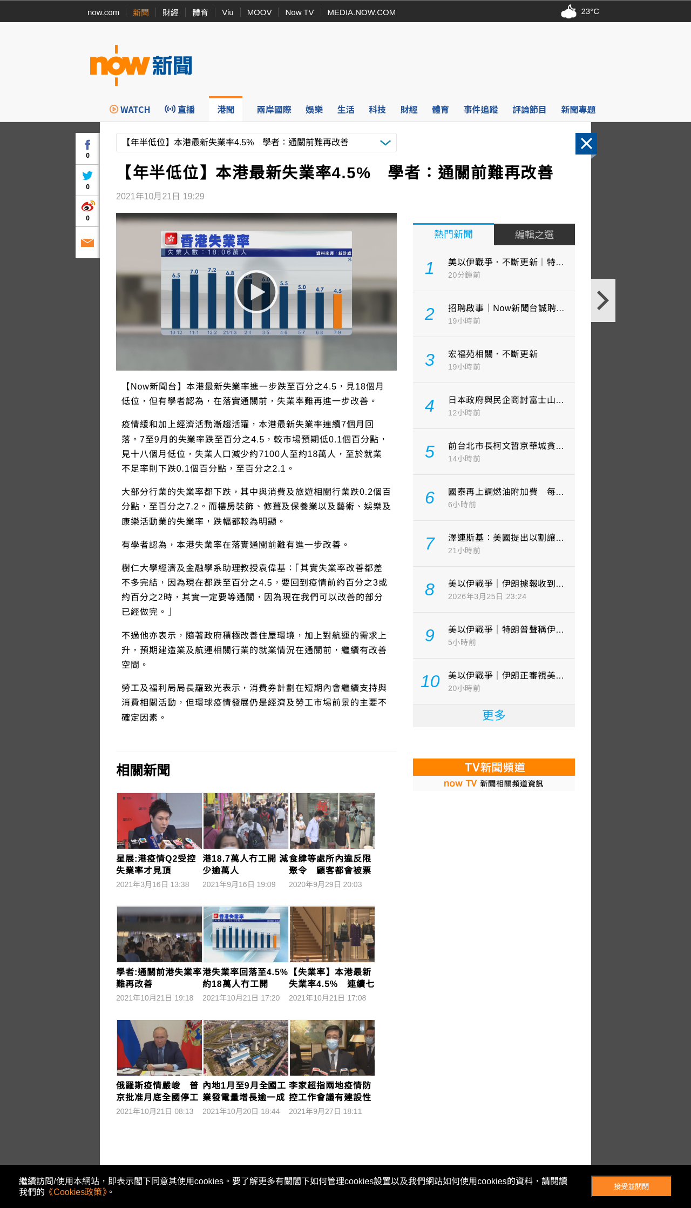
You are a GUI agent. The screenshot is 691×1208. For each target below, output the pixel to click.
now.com (103, 12)
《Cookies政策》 (75, 1192)
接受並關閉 (631, 1187)
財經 (170, 12)
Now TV (299, 12)
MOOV (259, 12)
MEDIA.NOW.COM (362, 12)
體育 (200, 12)
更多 (494, 715)
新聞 (141, 12)
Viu (227, 12)
